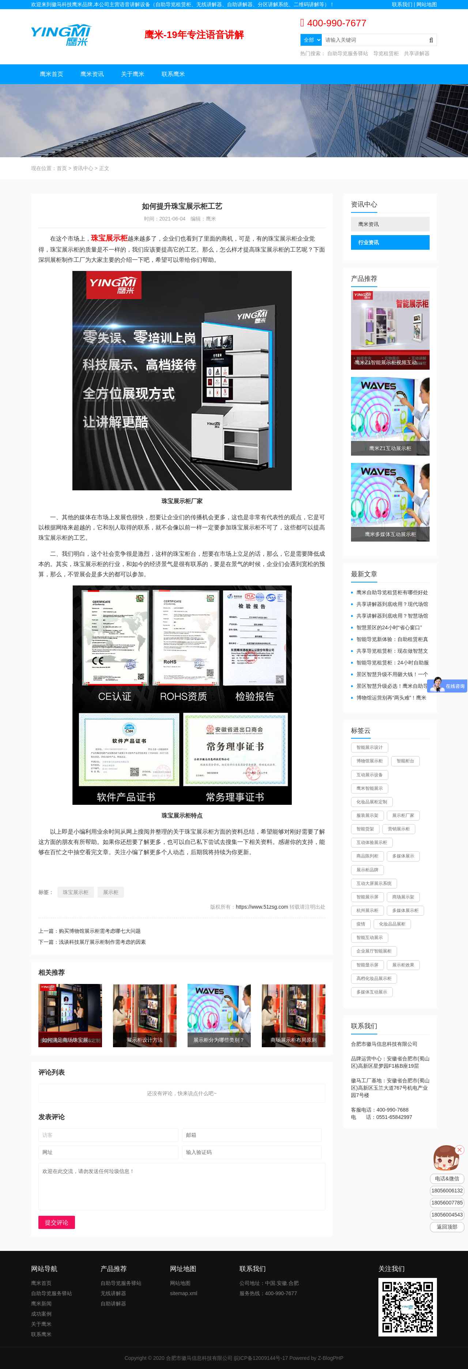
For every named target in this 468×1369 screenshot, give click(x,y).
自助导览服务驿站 (347, 53)
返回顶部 (447, 1227)
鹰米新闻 (41, 1303)
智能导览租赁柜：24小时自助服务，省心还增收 (390, 663)
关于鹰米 (132, 74)
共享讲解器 (417, 53)
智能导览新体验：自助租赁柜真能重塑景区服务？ (389, 639)
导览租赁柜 (386, 53)
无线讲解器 (113, 1293)
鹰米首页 (51, 74)
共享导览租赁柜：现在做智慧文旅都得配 (389, 651)
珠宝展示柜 (75, 892)
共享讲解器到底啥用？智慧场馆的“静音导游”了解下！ (389, 616)
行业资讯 (368, 242)
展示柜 (110, 892)
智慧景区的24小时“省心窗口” (389, 627)
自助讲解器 (113, 1303)
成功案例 (41, 1314)
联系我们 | (404, 4)
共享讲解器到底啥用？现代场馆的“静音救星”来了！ (389, 604)
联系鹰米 (173, 74)
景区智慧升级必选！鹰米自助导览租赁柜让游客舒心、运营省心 (389, 686)
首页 (62, 168)
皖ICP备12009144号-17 (261, 1358)
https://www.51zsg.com (262, 907)
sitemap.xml (183, 1293)
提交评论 (56, 1222)
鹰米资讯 (92, 74)
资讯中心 (83, 168)
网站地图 (426, 4)
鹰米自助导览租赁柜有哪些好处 (392, 592)
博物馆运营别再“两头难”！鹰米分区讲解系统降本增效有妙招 (388, 698)
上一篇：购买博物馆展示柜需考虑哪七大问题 (89, 931)
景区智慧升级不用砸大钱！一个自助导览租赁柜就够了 (389, 674)
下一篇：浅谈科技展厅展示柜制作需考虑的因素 (92, 942)
